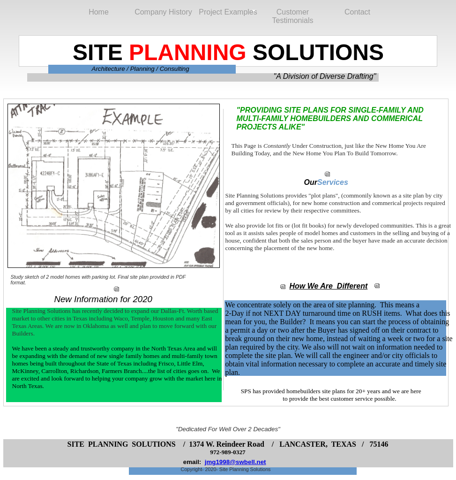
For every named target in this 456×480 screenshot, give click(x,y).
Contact (357, 12)
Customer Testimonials (292, 12)
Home (99, 12)
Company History (163, 12)
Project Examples (228, 12)
